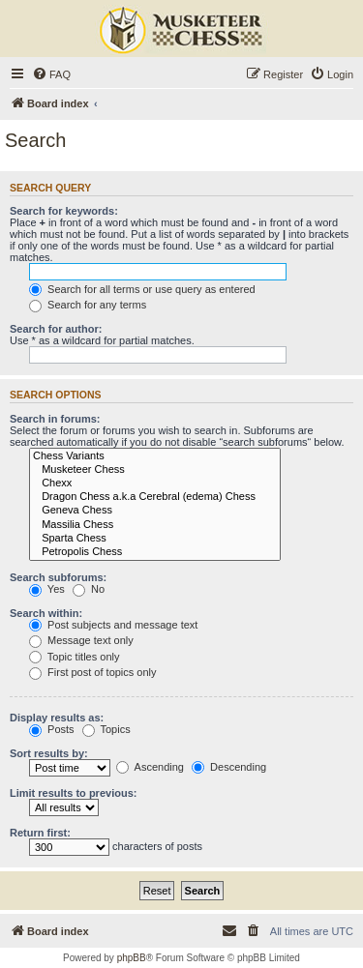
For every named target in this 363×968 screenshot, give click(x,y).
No (89, 589)
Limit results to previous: (73, 793)
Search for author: (56, 329)
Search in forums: (55, 419)
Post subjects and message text (113, 625)
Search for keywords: (64, 211)
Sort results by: (49, 753)
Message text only (81, 640)
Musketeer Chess (155, 470)
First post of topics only (93, 672)
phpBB (131, 958)
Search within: (46, 613)
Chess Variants (155, 456)
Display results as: (57, 717)
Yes (47, 589)
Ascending (150, 767)
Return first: (40, 832)
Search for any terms (87, 304)
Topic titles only (74, 656)
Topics (106, 729)
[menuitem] (51, 74)
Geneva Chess (155, 510)
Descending (229, 767)
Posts (52, 729)
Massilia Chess (155, 525)
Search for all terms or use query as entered (142, 289)
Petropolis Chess (155, 552)
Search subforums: (58, 577)
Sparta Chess (155, 538)
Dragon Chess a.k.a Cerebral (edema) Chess (155, 497)
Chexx (155, 483)
